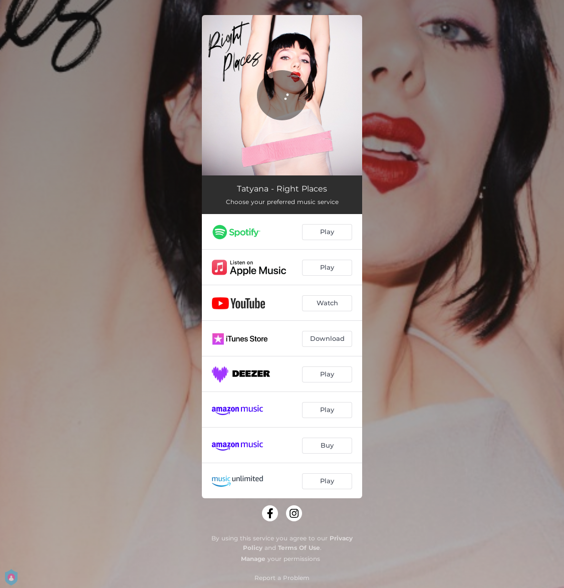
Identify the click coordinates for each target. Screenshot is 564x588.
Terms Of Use (299, 547)
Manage (253, 558)
